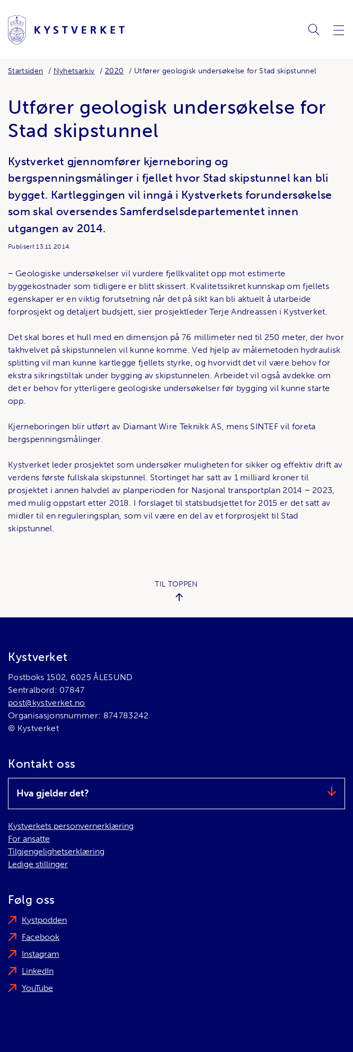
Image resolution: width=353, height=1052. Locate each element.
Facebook (40, 937)
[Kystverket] (66, 30)
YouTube (37, 988)
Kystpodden (44, 920)
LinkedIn (38, 971)
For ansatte (29, 839)
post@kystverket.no (46, 703)
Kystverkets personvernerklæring (71, 826)
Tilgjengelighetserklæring (56, 851)
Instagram (40, 954)
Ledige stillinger (38, 864)
